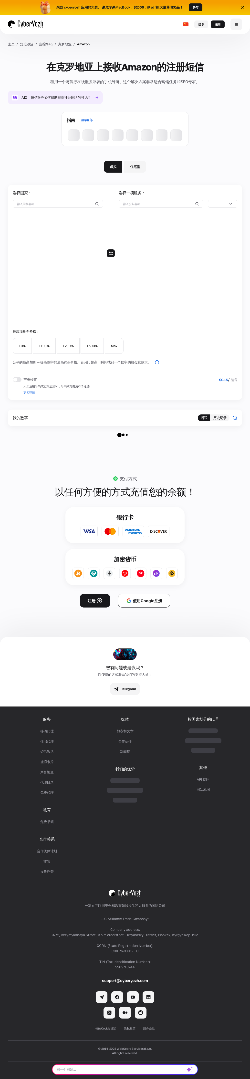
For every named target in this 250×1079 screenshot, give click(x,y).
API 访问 (203, 779)
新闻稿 (125, 751)
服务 (47, 719)
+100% (44, 346)
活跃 (204, 418)
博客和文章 (125, 731)
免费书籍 (47, 822)
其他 (203, 767)
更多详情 (29, 392)
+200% (68, 346)
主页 (11, 44)
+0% (22, 346)
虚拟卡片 (47, 762)
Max (114, 346)
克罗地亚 (64, 44)
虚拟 (113, 167)
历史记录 (220, 418)
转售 (46, 861)
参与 (195, 7)
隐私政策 (129, 1028)
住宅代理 (47, 741)
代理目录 (47, 782)
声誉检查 (47, 772)
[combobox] (222, 204)
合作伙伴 (125, 741)
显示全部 (87, 120)
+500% (92, 346)
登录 (201, 24)
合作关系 (47, 839)
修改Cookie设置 (105, 1028)
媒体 (125, 719)
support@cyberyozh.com (125, 980)
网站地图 (203, 789)
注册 (218, 24)
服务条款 (149, 1028)
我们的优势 (125, 769)
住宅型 (135, 167)
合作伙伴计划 (47, 851)
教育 (47, 810)
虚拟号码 (45, 44)
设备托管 (47, 871)
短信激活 (26, 44)
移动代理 (47, 731)
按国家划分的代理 (203, 719)
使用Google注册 (144, 601)
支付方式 (128, 478)
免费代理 (47, 792)
